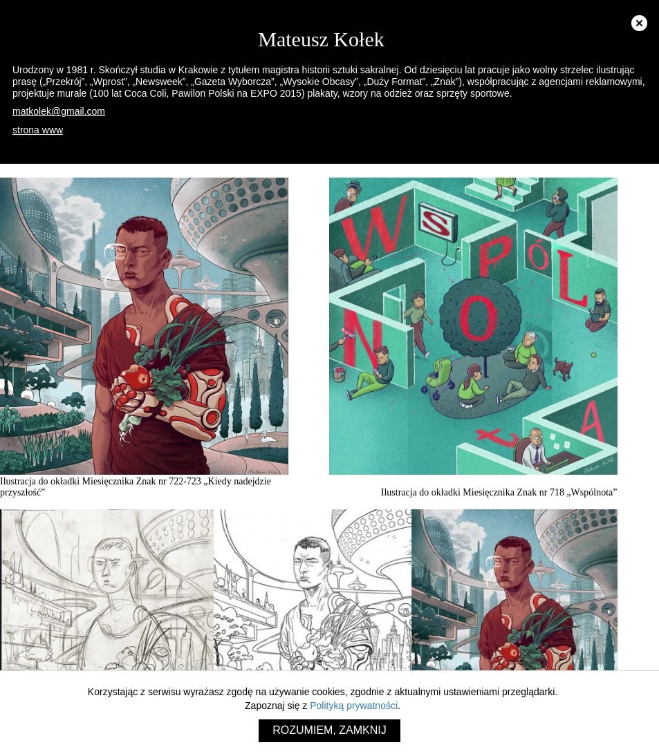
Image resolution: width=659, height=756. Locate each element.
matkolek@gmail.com (58, 111)
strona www (37, 129)
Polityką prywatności (354, 705)
